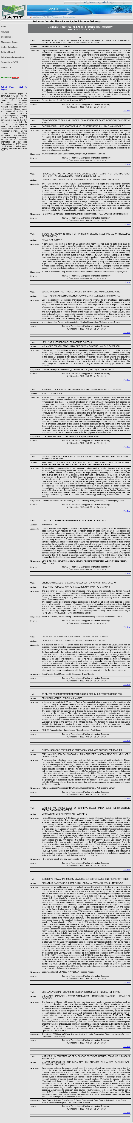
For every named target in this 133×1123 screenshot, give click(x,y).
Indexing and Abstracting (12, 57)
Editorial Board (8, 52)
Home (3, 27)
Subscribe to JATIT (9, 62)
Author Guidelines (9, 47)
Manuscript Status (9, 42)
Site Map (112, 2)
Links (104, 2)
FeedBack (83, 2)
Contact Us (94, 2)
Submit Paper (7, 37)
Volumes (5, 32)
